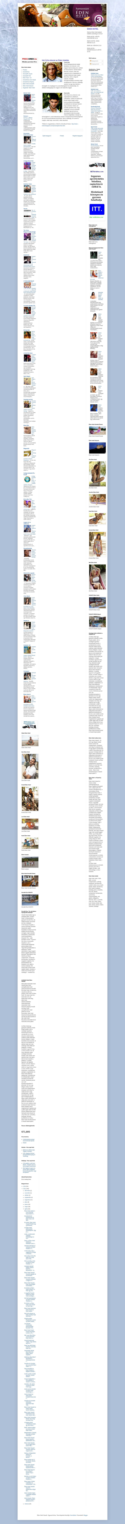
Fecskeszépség (95, 145)
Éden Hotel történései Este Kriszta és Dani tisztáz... (30, 1310)
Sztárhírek (26, 255)
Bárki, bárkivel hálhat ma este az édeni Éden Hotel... (29, 1429)
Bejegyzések (94, 61)
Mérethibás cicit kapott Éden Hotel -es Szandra (100, 296)
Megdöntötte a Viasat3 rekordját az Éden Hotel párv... (30, 1434)
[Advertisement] (37, 40)
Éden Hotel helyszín (28, 86)
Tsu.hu (25, 208)
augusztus (27, 1200)
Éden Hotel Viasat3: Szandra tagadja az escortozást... (30, 1274)
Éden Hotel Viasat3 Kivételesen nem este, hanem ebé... (30, 1414)
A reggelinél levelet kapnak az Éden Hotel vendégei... (29, 1294)
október (27, 1195)
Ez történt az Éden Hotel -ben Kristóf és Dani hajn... (29, 1305)
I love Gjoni (27, 596)
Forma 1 (26, 116)
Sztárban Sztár (28, 184)
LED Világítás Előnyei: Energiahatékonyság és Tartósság (29, 1155)
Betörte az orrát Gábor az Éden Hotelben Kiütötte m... (30, 1478)
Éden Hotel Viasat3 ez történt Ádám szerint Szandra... (30, 1408)
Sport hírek (94, 127)
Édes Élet (26, 425)
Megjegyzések (94, 64)
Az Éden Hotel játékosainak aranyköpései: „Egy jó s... (30, 1230)
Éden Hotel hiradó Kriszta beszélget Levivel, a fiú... (29, 1331)
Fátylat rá (26, 620)
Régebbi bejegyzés (78, 135)
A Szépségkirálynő (29, 281)
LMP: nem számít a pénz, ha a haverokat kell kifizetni (97, 92)
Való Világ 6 (27, 376)
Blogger (86, 1515)
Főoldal (62, 135)
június (26, 1204)
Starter (24, 1143)
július (26, 1202)
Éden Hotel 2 (27, 694)
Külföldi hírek (94, 73)
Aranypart (26, 671)
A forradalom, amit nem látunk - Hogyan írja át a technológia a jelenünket (29, 1165)
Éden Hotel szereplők (28, 83)
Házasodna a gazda (29, 573)
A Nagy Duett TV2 (28, 161)
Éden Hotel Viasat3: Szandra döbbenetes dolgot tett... (30, 1488)
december (27, 1190)
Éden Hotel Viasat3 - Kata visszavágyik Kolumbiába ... (29, 1284)
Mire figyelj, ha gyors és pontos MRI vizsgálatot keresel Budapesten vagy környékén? (29, 1170)
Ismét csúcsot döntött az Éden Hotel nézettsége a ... (29, 1390)
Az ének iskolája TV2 (29, 305)
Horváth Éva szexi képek (29, 80)
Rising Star (27, 330)
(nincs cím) (99, 253)
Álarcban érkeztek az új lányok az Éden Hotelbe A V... (29, 1247)
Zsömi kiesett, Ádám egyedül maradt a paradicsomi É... (29, 1500)
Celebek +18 (27, 645)
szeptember (28, 1197)
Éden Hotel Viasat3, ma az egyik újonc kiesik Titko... (29, 1444)
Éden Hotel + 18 (27, 78)
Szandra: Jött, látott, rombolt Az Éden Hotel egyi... (29, 1385)
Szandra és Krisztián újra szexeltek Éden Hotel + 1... (30, 1365)
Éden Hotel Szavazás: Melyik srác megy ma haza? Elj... (30, 1419)
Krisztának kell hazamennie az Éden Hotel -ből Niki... (29, 1218)
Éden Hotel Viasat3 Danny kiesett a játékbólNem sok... (30, 1439)
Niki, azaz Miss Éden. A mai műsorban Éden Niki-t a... (30, 1337)
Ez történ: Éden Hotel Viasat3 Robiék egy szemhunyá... (30, 1224)
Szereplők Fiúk (27, 76)
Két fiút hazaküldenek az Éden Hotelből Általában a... (30, 1299)
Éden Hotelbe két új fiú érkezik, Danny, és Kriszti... (29, 1461)
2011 (24, 1188)
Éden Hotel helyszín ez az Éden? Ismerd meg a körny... (29, 1472)
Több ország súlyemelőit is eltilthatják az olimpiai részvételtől (97, 130)
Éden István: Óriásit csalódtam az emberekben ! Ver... (30, 1483)
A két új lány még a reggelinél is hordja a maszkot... (30, 1252)
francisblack (73, 1515)
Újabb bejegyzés (46, 135)
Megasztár (26, 448)
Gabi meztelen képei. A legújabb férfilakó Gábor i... (30, 1494)
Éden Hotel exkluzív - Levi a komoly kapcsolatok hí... (29, 1212)
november (27, 1193)
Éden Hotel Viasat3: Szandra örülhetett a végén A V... (29, 1279)
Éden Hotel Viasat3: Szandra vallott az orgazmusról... (29, 1449)
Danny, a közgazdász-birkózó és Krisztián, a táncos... (30, 1455)
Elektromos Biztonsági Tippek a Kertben (29, 1150)
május (26, 1206)
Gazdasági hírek (95, 106)
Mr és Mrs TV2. (28, 499)
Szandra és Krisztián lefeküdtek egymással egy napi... (29, 1403)
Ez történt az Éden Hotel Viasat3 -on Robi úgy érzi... (29, 1289)
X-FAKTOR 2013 (28, 353)
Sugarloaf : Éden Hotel (29, 87)
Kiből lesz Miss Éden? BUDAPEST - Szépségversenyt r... (30, 1359)
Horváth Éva (26, 72)
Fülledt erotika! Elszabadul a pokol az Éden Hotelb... (30, 1320)
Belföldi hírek (94, 89)
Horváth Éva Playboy (28, 82)
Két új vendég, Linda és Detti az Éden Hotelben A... (29, 1262)
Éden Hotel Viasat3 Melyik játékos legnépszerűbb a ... (30, 1466)
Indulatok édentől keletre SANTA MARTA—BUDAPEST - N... (29, 1268)
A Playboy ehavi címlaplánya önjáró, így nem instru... (30, 1424)
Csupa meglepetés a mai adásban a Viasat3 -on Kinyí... (30, 1380)
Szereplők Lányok (27, 73)
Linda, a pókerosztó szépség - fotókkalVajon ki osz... (29, 1236)
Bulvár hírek (27, 93)
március (27, 1504)
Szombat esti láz (28, 399)
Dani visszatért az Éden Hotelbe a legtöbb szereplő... (29, 1370)
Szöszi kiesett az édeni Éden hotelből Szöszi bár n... (30, 1396)
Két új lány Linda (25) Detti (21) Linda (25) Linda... (29, 1257)
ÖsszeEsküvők (28, 548)
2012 (24, 1186)
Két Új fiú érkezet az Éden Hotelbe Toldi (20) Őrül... (30, 1315)
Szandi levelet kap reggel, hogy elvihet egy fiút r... (30, 1342)
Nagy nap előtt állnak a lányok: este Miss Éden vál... (30, 1347)
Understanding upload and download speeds (28, 1140)
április (26, 1209)
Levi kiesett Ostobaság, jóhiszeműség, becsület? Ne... (29, 1326)
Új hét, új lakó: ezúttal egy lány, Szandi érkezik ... (30, 1375)
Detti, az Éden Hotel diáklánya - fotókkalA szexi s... (30, 1242)
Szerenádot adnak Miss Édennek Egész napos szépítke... (29, 1352)
